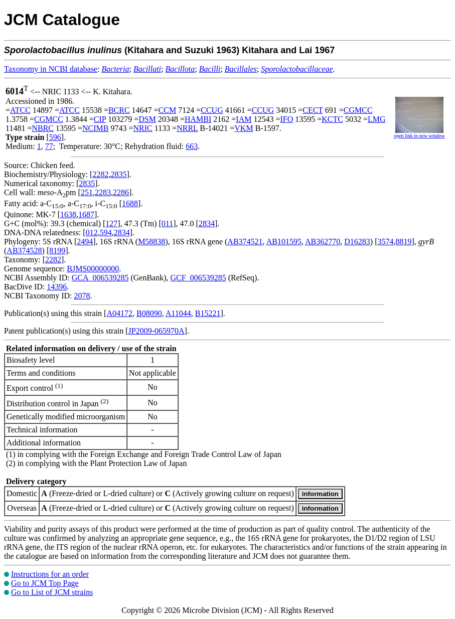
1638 (68, 214)
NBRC (43, 128)
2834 (207, 223)
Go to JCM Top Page (45, 583)
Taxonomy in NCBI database (50, 69)
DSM (147, 119)
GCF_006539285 (198, 277)
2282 (100, 174)
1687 (86, 214)
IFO (286, 119)
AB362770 (322, 241)
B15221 (208, 313)
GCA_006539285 (100, 277)
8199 (57, 250)
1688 (130, 203)
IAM (243, 119)
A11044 (178, 313)
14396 (57, 286)
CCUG (212, 110)
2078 (82, 295)
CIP (100, 119)
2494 (85, 241)
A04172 (119, 313)
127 (111, 223)
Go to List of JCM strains (52, 592)
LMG (377, 119)
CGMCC (358, 110)
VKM (243, 128)
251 (87, 192)
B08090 (149, 313)
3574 (386, 241)
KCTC (332, 119)
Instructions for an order (50, 574)
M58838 (151, 241)
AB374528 (24, 250)
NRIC (143, 128)
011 (167, 223)
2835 (118, 174)
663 (192, 146)
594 (106, 232)
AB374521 (244, 241)
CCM (168, 110)
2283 (103, 192)
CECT (312, 110)
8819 (404, 241)
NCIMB (95, 128)
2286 (121, 192)
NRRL (187, 128)
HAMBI (198, 119)
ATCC (20, 110)
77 (49, 146)
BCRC (119, 110)
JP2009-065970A (156, 331)
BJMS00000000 (93, 268)
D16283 (357, 241)
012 (92, 232)
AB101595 (283, 241)
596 (55, 137)
